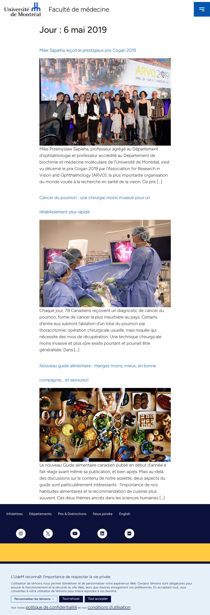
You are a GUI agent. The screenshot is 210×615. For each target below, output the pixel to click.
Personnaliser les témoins (34, 599)
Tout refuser (71, 599)
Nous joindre (103, 514)
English (124, 514)
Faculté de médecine (79, 9)
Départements (40, 514)
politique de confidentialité (51, 607)
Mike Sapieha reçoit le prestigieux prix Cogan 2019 (87, 50)
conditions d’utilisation (109, 607)
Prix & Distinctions (72, 514)
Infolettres (14, 514)
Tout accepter (98, 599)
